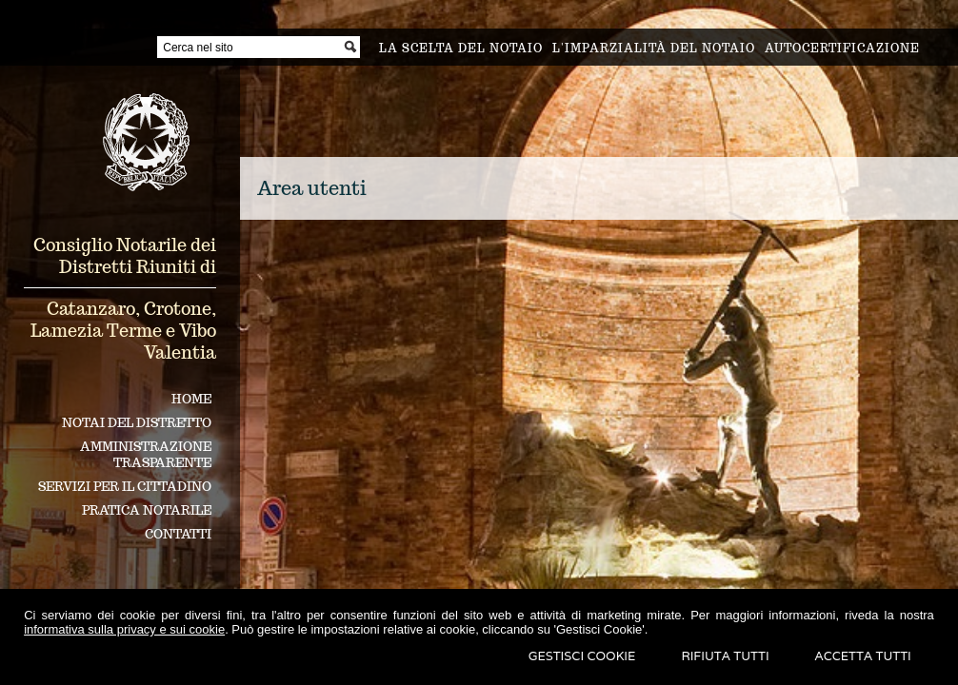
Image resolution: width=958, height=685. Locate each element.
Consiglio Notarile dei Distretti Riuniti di (124, 256)
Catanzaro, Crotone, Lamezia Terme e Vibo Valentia (123, 330)
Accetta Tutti (863, 656)
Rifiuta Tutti (724, 656)
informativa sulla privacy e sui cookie (124, 629)
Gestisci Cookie (582, 656)
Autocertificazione (842, 48)
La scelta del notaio (461, 48)
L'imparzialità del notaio (653, 48)
